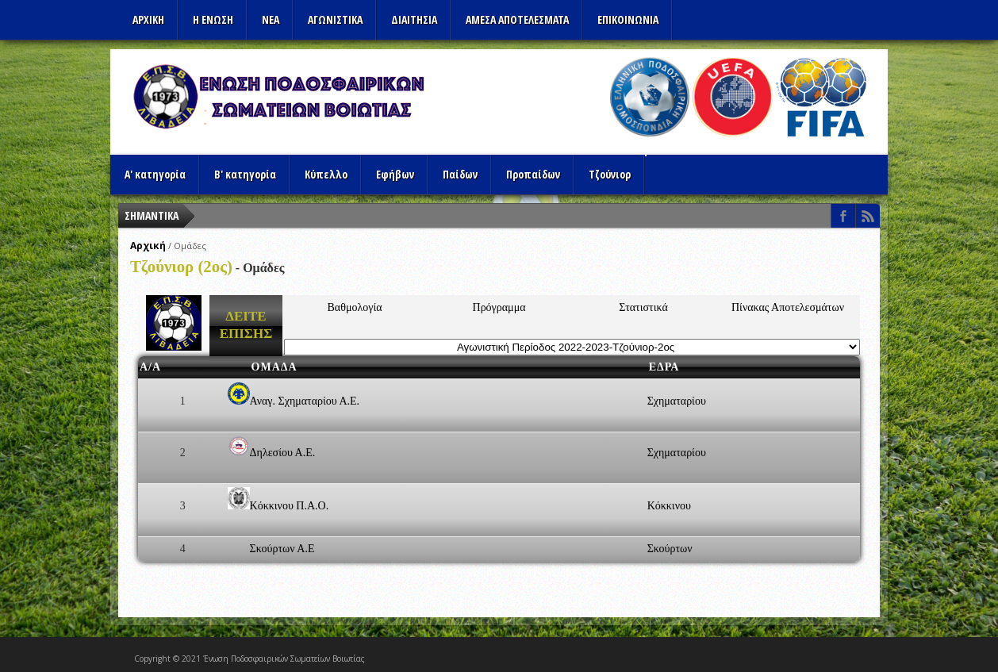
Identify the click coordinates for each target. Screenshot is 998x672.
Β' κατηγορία (245, 174)
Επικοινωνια (627, 19)
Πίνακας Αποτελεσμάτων (787, 307)
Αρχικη (148, 19)
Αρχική (148, 245)
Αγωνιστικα (335, 19)
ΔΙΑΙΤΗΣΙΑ (414, 19)
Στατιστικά (643, 307)
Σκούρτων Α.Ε (282, 549)
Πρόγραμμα (499, 307)
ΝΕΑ (270, 19)
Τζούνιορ (610, 174)
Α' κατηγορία (155, 174)
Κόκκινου (669, 506)
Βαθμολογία (355, 307)
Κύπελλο (326, 174)
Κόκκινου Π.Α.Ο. (289, 506)
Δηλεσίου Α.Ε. (283, 453)
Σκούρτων (670, 549)
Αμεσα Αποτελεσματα (517, 19)
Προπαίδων (533, 174)
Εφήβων (395, 174)
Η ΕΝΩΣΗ (213, 19)
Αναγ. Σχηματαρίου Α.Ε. (304, 401)
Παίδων (460, 174)
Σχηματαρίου (676, 401)
